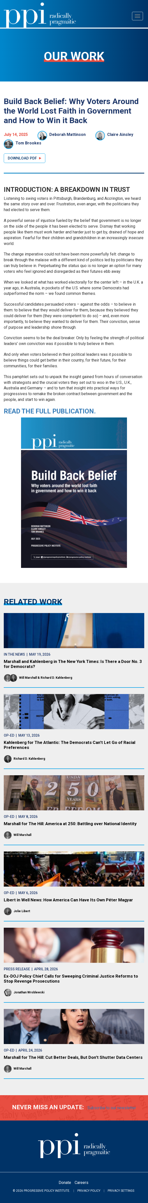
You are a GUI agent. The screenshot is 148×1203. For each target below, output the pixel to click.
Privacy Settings (121, 1190)
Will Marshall (28, 677)
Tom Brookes (28, 143)
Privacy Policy (88, 1190)
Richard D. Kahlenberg (56, 677)
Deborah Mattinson (67, 134)
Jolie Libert (22, 911)
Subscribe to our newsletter (111, 1107)
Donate (65, 1182)
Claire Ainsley (120, 134)
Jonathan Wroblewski (29, 992)
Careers (81, 1182)
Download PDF (22, 158)
